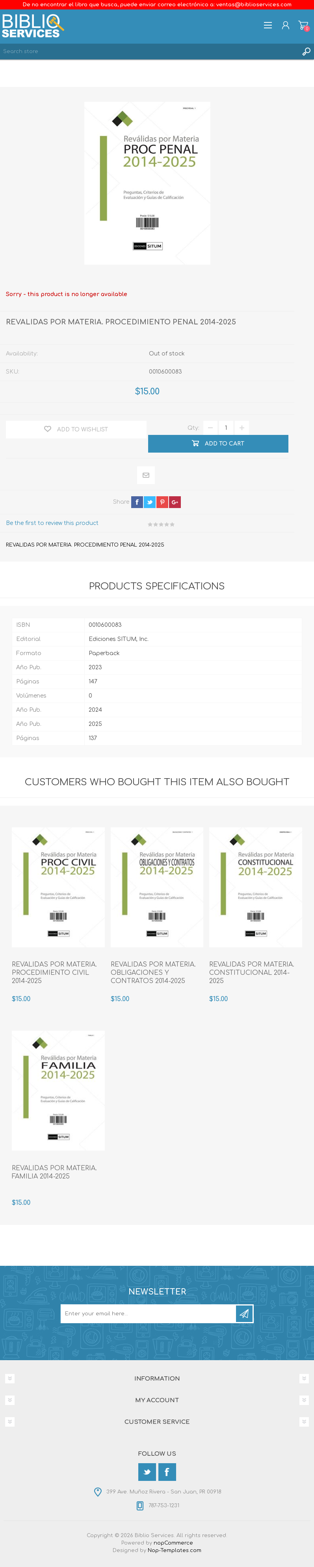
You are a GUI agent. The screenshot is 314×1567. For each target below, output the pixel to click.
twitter (150, 502)
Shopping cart (303, 25)
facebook (137, 502)
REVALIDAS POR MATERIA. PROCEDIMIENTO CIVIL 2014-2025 (54, 973)
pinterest (162, 502)
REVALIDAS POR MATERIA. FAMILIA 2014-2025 (54, 1172)
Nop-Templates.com (174, 1550)
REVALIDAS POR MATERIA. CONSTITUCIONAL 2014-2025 (251, 973)
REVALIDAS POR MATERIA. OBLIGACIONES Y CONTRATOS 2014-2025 (153, 973)
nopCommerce (173, 1543)
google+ (175, 502)
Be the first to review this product (52, 523)
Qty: (193, 428)
